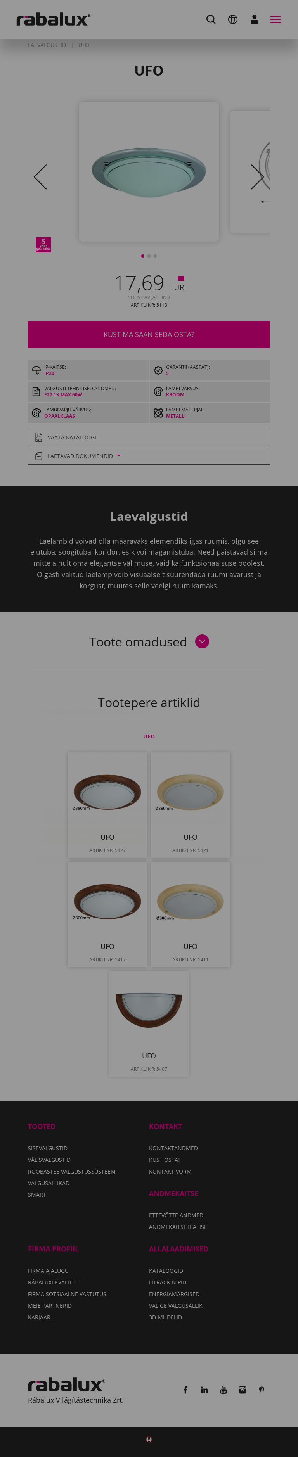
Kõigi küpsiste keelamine (171, 770)
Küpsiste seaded (80, 770)
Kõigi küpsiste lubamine (94, 790)
